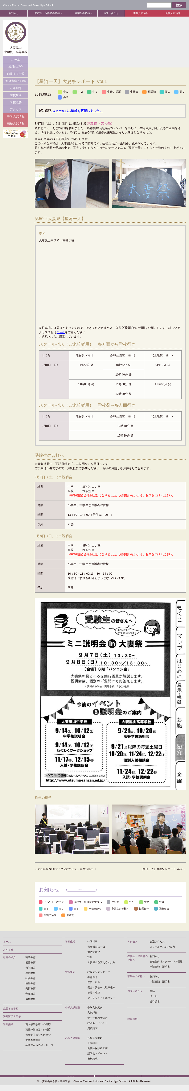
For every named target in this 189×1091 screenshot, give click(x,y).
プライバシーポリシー (118, 1079)
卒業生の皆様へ (84, 13)
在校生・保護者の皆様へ (48, 13)
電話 (152, 992)
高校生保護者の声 (97, 1049)
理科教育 (30, 974)
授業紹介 (149, 909)
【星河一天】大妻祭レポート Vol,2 (161, 869)
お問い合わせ (111, 13)
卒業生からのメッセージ (39, 1046)
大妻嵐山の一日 (96, 947)
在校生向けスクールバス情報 (166, 962)
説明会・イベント (97, 1024)
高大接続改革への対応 (38, 1025)
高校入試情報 (173, 13)
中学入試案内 (95, 1008)
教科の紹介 (15, 66)
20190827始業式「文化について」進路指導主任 (68, 869)
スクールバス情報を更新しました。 (79, 111)
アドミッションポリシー (101, 999)
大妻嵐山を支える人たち (101, 963)
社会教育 (30, 979)
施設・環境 (93, 993)
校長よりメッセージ (98, 973)
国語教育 (30, 963)
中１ (63, 92)
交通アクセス (157, 942)
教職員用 (132, 1019)
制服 (90, 958)
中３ (93, 92)
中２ (78, 92)
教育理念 (92, 978)
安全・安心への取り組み (101, 988)
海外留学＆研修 (15, 81)
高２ (63, 98)
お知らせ (14, 13)
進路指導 (16, 88)
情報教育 (30, 984)
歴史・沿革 (93, 983)
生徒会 (134, 92)
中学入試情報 (140, 13)
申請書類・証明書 (160, 967)
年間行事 (92, 942)
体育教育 (30, 1000)
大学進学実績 (33, 1041)
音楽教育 (30, 994)
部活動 (152, 92)
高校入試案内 (95, 1039)
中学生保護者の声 (97, 1018)
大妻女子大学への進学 (38, 1035)
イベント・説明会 (52, 902)
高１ (168, 92)
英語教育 (30, 958)
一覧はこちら (82, 890)
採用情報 (23, 1079)
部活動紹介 (93, 952)
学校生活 (16, 95)
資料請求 (92, 1029)
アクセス (16, 109)
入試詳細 (92, 1013)
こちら (61, 332)
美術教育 (30, 989)
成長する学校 (16, 73)
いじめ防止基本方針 (70, 1079)
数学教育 (30, 968)
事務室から (96, 909)
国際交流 (47, 916)
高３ (78, 98)
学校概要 (16, 102)
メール (153, 997)
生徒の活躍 (113, 92)
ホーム (15, 59)
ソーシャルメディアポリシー (165, 1079)
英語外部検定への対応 (38, 1030)
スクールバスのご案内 (162, 947)
